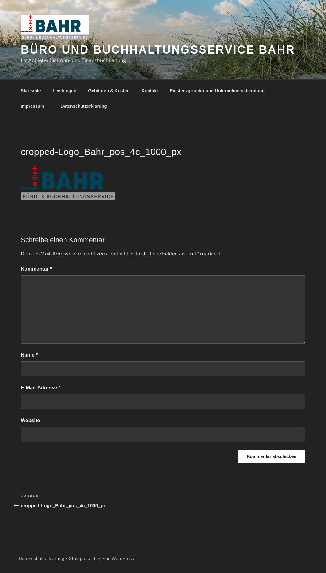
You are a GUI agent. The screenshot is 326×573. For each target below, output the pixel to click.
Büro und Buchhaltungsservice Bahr (158, 49)
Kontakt (150, 90)
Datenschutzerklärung (84, 106)
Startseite (31, 90)
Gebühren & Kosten (108, 90)
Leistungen (64, 90)
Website (30, 420)
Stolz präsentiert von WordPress (101, 558)
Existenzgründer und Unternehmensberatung (217, 90)
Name (29, 355)
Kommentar (36, 269)
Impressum (35, 106)
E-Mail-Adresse (40, 387)
